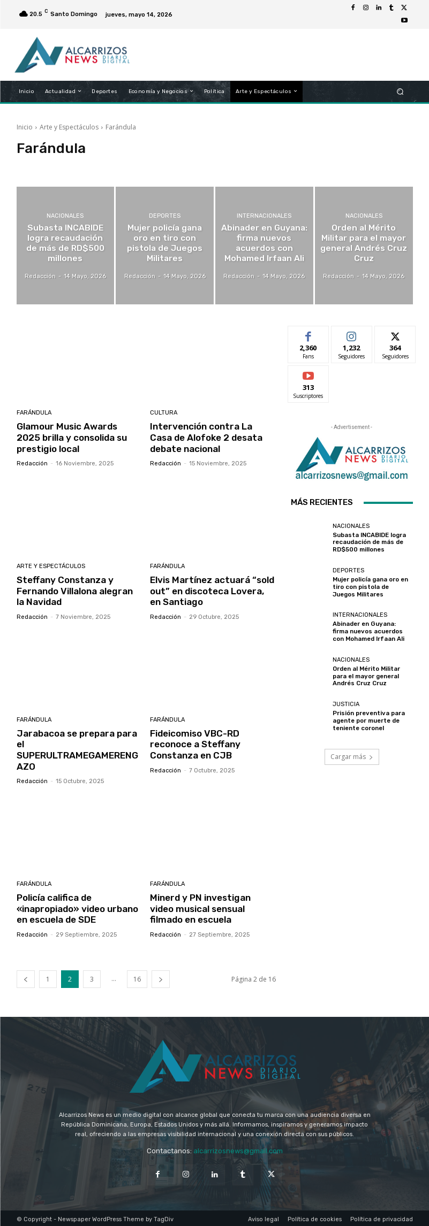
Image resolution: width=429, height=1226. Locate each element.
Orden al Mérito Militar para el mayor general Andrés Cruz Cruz (366, 676)
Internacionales (264, 217)
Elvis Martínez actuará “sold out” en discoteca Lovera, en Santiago (212, 590)
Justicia (346, 705)
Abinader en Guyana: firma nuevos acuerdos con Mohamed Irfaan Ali (372, 631)
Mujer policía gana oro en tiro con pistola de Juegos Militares (372, 587)
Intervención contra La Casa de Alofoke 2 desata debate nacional (212, 437)
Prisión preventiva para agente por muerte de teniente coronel (368, 720)
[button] (399, 91)
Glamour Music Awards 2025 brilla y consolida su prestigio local (71, 437)
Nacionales (65, 217)
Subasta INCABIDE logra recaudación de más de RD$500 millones (369, 542)
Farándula (34, 413)
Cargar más (351, 756)
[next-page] (161, 977)
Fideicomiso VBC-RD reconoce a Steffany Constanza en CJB (195, 743)
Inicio (25, 127)
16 (137, 977)
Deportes (164, 222)
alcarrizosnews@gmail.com (238, 1149)
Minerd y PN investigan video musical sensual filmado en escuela (212, 907)
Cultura (163, 413)
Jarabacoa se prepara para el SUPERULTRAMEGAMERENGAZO (77, 748)
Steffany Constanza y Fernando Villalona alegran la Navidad (79, 590)
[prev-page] (26, 977)
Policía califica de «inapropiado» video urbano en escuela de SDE (77, 907)
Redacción (32, 462)
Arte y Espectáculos (69, 127)
